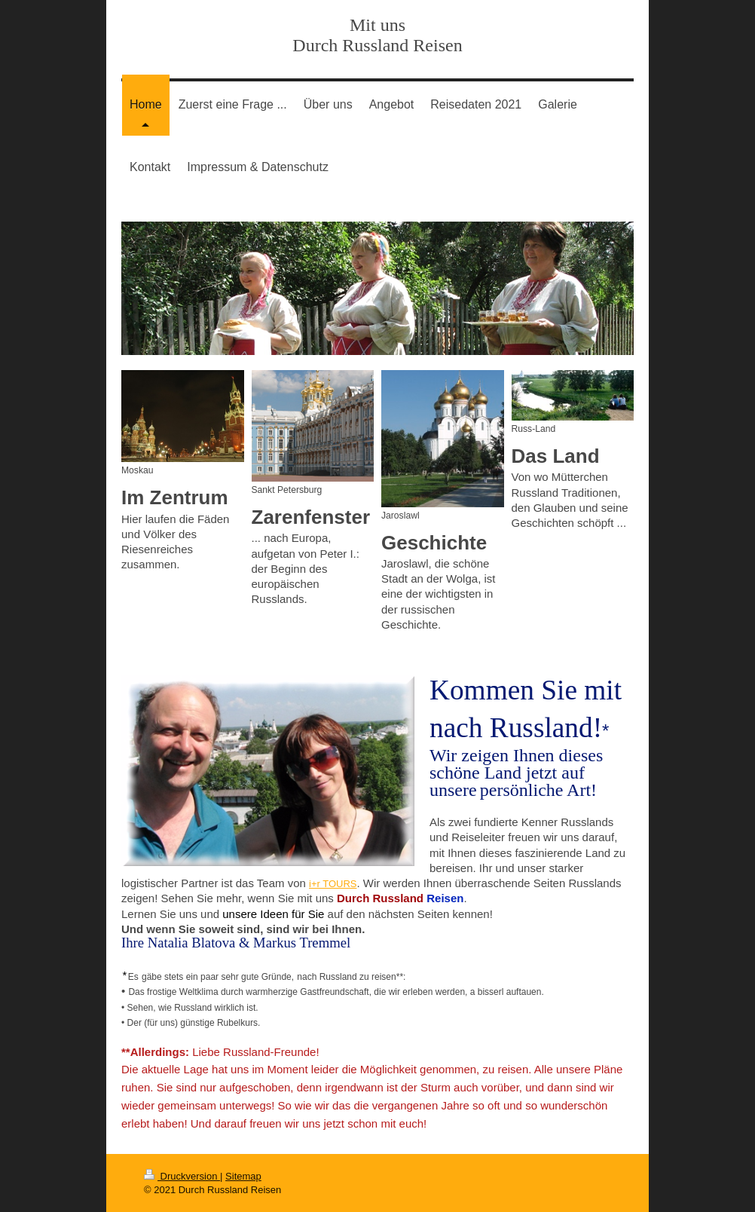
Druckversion (182, 1176)
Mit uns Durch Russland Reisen (377, 35)
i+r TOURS (332, 883)
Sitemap (243, 1176)
